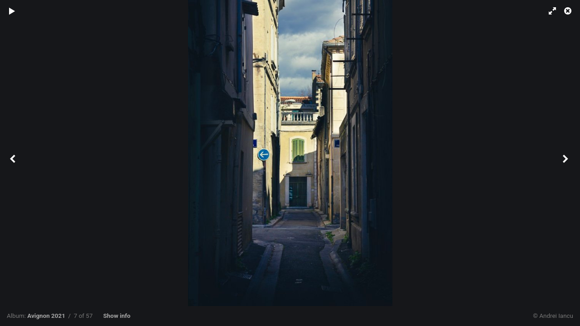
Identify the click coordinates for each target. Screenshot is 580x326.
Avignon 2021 (46, 315)
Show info (116, 315)
